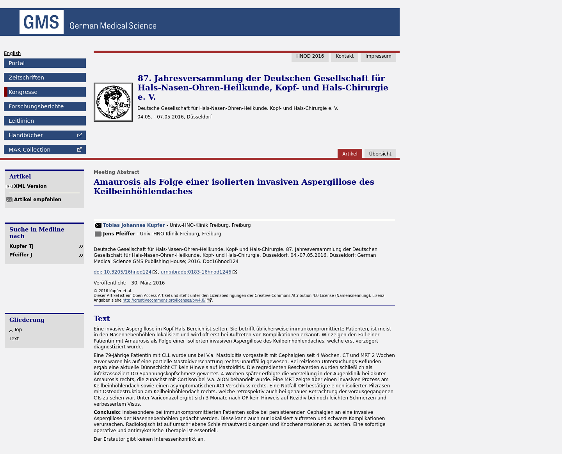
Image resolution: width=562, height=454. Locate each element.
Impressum (378, 56)
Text (14, 338)
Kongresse (23, 92)
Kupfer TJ (21, 246)
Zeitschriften (26, 77)
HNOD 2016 (310, 56)
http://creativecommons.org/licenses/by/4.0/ (164, 300)
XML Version (30, 186)
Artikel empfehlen (37, 199)
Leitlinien (21, 121)
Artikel (349, 154)
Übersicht (380, 154)
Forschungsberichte (36, 106)
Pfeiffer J (20, 255)
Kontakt (345, 56)
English (12, 53)
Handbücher (26, 135)
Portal (17, 63)
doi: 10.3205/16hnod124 (122, 272)
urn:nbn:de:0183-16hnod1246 (196, 272)
